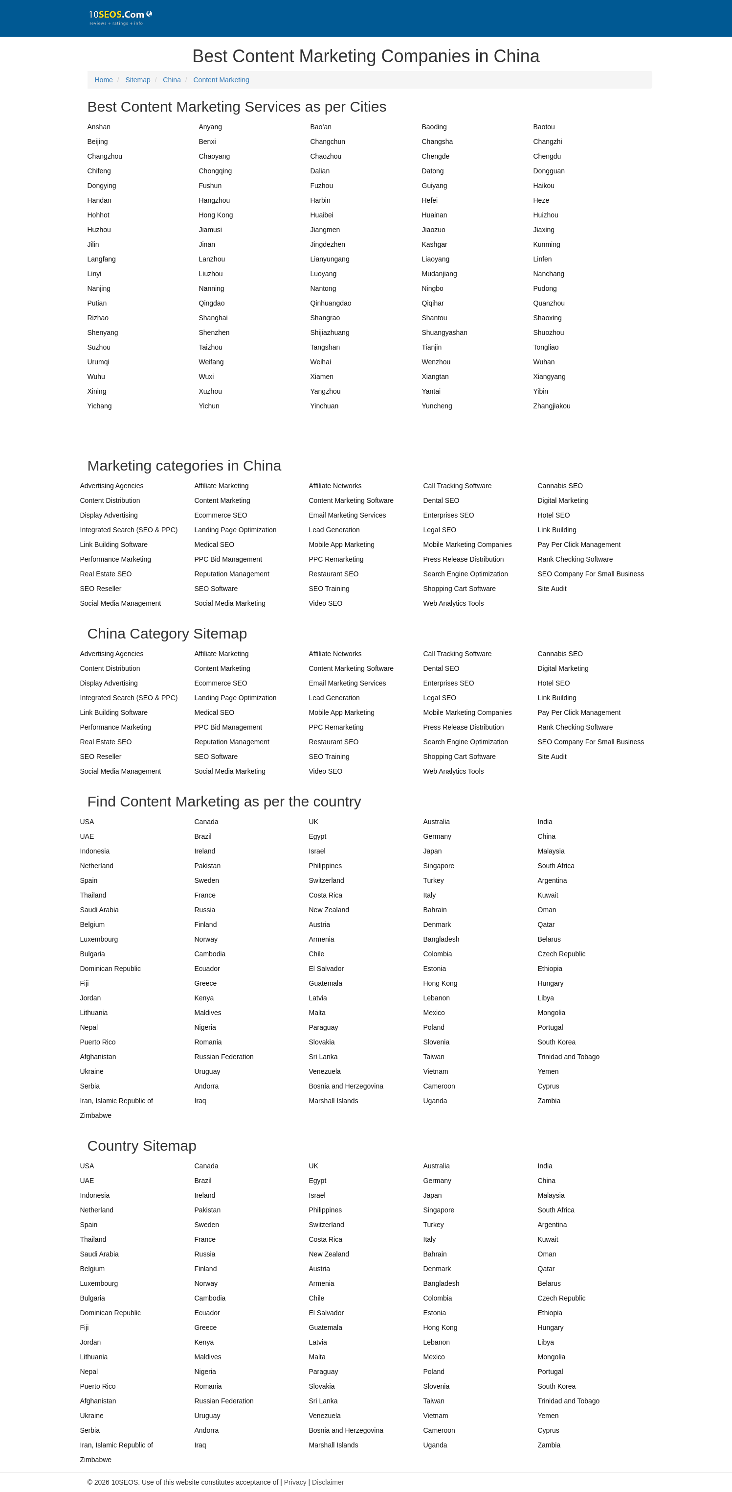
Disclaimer (328, 1482)
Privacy (295, 1482)
